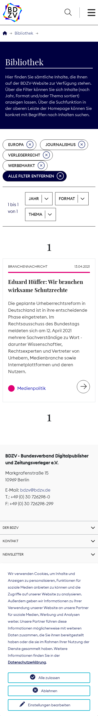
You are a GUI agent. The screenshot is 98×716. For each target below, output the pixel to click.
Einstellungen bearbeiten (49, 705)
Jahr (34, 198)
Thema (35, 214)
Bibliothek (24, 33)
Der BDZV (11, 527)
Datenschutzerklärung (27, 662)
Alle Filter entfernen (36, 176)
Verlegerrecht (29, 155)
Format (67, 198)
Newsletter (13, 554)
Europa (20, 144)
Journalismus (65, 144)
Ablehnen (49, 690)
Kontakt (10, 541)
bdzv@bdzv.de (35, 490)
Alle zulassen (49, 677)
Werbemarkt (26, 165)
